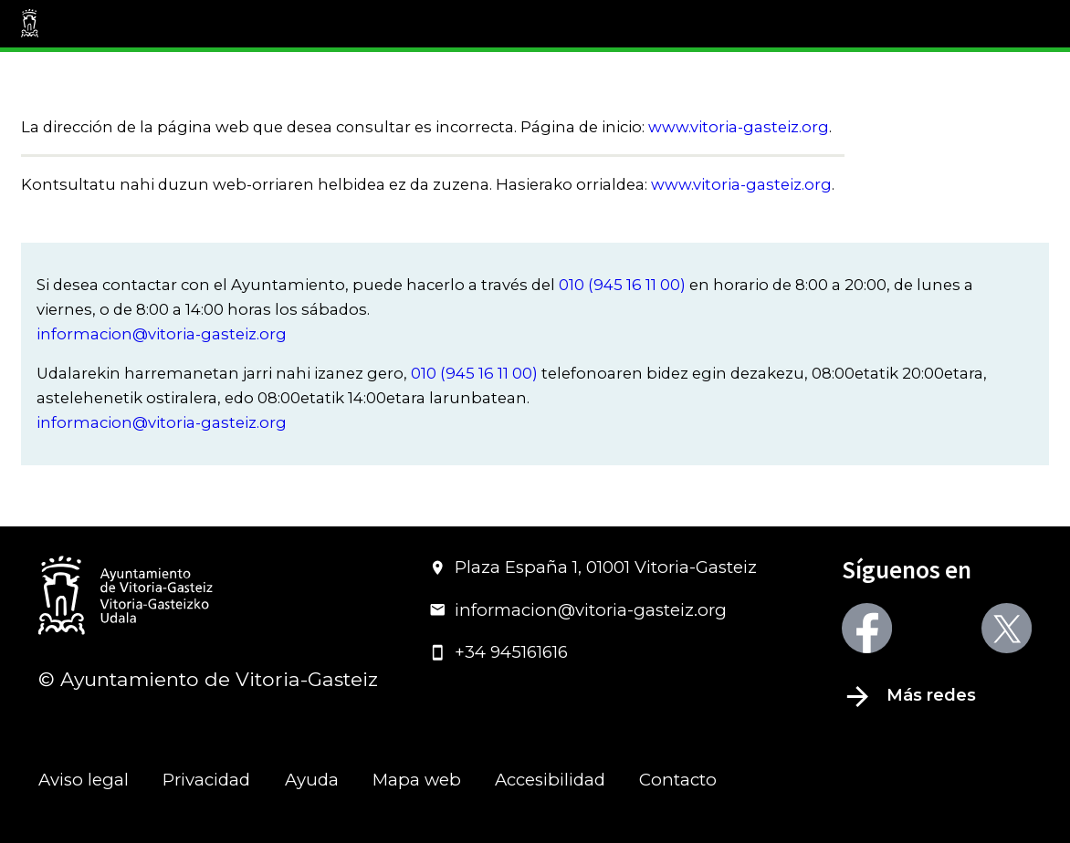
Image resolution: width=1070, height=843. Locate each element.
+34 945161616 (498, 651)
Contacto (678, 779)
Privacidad (206, 779)
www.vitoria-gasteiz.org (738, 127)
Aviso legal (83, 779)
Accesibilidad (550, 779)
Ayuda (312, 779)
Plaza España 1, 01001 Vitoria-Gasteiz (593, 567)
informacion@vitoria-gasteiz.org (162, 334)
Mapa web (416, 779)
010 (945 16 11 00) (622, 285)
